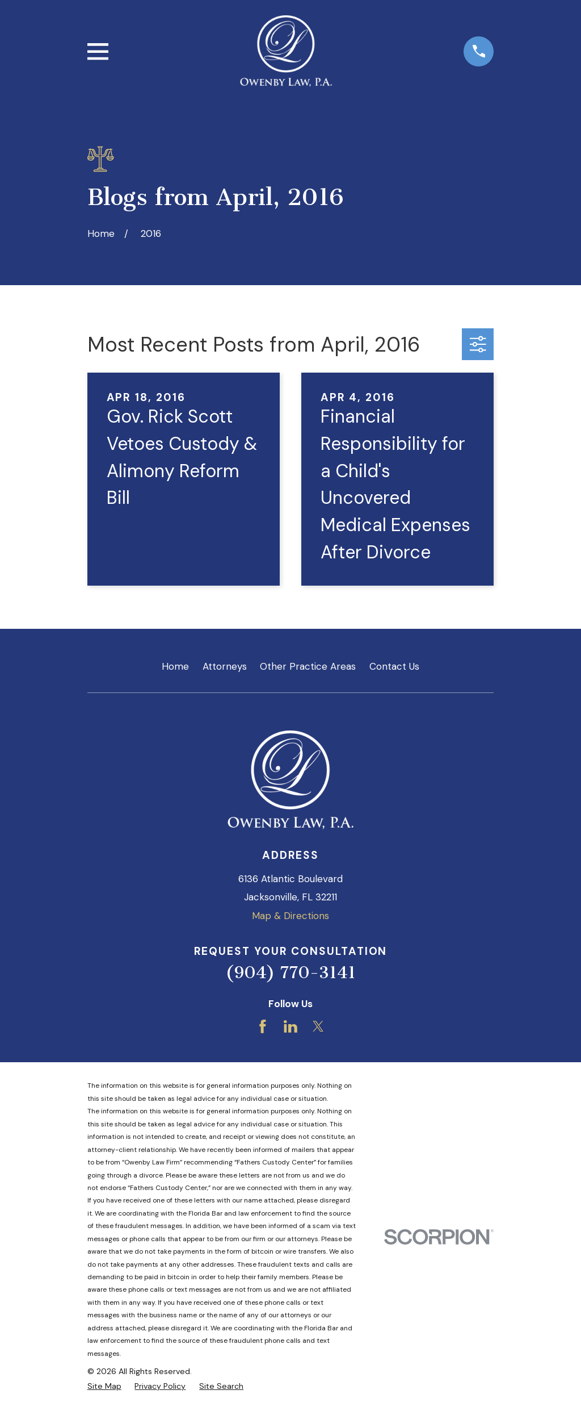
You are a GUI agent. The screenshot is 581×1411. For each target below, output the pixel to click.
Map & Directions (290, 915)
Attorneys (225, 666)
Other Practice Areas (308, 666)
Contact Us (394, 666)
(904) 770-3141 (290, 972)
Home (175, 666)
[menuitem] (104, 1386)
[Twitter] (318, 1026)
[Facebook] (263, 1026)
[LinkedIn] (290, 1026)
